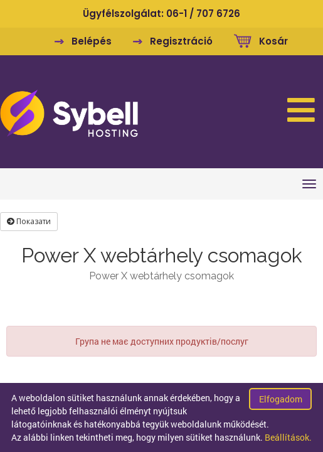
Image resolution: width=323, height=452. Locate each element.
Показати (29, 221)
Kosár (273, 41)
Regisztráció (181, 41)
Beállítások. (288, 437)
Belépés (91, 41)
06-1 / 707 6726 (203, 13)
